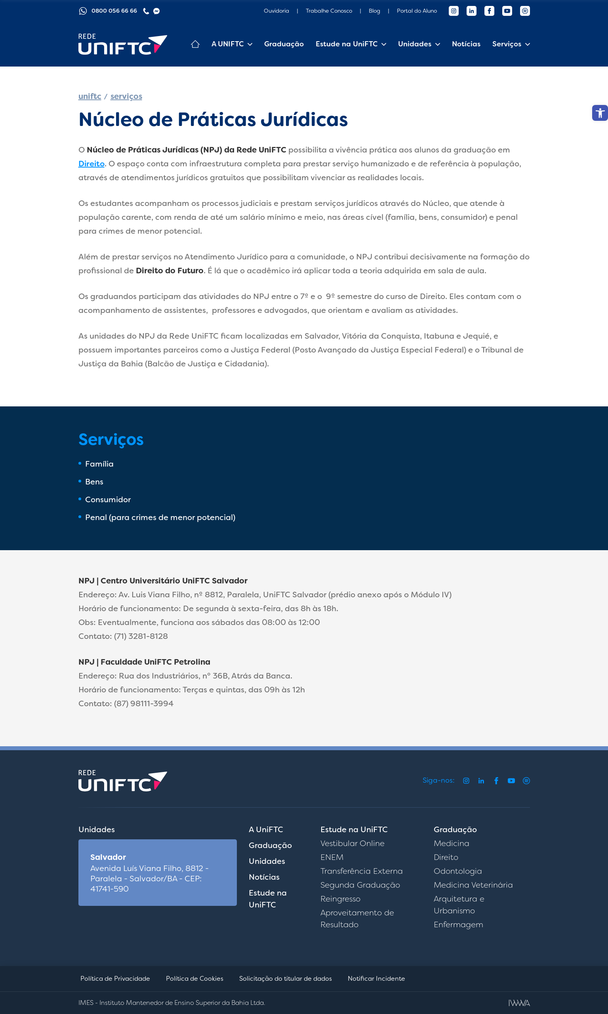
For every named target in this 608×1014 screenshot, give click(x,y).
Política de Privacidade (115, 978)
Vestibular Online (352, 843)
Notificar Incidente (376, 978)
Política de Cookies (194, 978)
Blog (374, 10)
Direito (91, 163)
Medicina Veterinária (473, 885)
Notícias (466, 44)
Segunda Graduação (360, 885)
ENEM (331, 857)
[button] (600, 113)
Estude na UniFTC (346, 44)
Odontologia (458, 871)
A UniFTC (266, 829)
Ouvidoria (276, 10)
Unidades (414, 44)
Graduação (284, 44)
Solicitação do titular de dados (285, 978)
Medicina (451, 843)
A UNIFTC (228, 44)
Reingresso (340, 899)
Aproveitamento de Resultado (357, 918)
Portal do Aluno (417, 10)
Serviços (506, 44)
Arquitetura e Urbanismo (459, 905)
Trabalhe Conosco (329, 10)
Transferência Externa (361, 871)
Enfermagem (458, 924)
